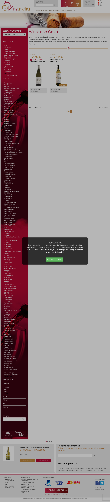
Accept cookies (54, 259)
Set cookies (59, 252)
